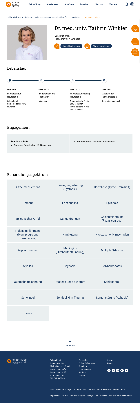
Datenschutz (67, 395)
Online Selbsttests (87, 363)
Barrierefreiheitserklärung (120, 395)
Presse (82, 375)
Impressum (55, 395)
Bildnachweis (101, 395)
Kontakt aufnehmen (71, 46)
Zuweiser (84, 4)
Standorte (69, 4)
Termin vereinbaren (101, 46)
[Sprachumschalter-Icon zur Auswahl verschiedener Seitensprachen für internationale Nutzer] (132, 4)
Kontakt (110, 363)
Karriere (113, 4)
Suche (110, 360)
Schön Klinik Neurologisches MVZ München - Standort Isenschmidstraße (37, 17)
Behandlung (34, 4)
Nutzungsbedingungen (84, 395)
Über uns (99, 4)
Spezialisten (52, 4)
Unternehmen (85, 369)
